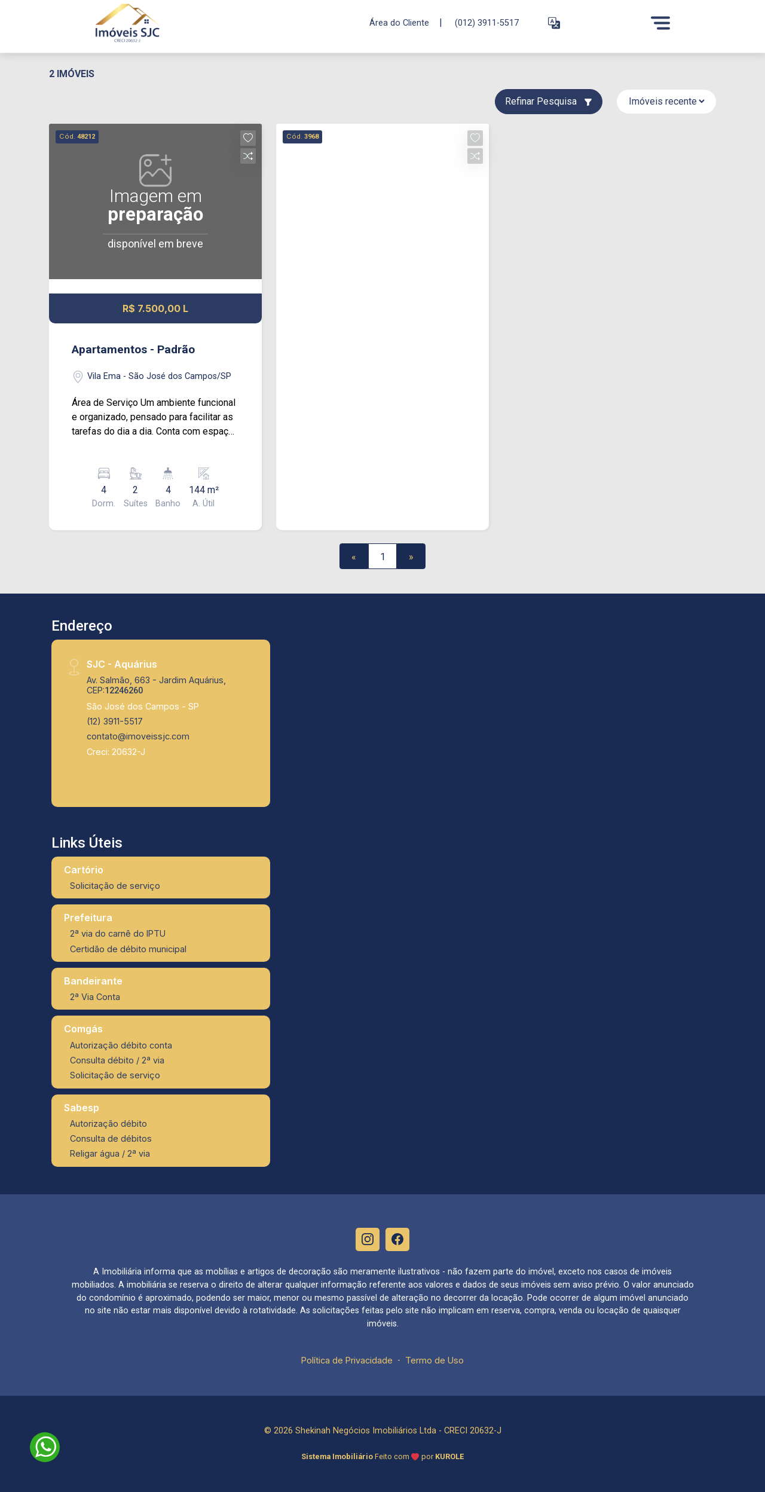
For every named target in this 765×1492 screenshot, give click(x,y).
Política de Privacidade (347, 1361)
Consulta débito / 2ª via (117, 1060)
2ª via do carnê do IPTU (118, 933)
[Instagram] (368, 1240)
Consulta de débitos (111, 1138)
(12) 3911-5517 (115, 721)
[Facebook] (397, 1240)
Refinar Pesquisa (548, 101)
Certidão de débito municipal (128, 949)
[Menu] (660, 22)
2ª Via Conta (95, 997)
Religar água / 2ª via (110, 1153)
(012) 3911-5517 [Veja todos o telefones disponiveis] (487, 23)
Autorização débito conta (121, 1045)
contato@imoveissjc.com (138, 736)
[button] (554, 23)
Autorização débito (108, 1123)
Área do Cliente (399, 22)
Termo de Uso (434, 1361)
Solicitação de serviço (115, 885)
